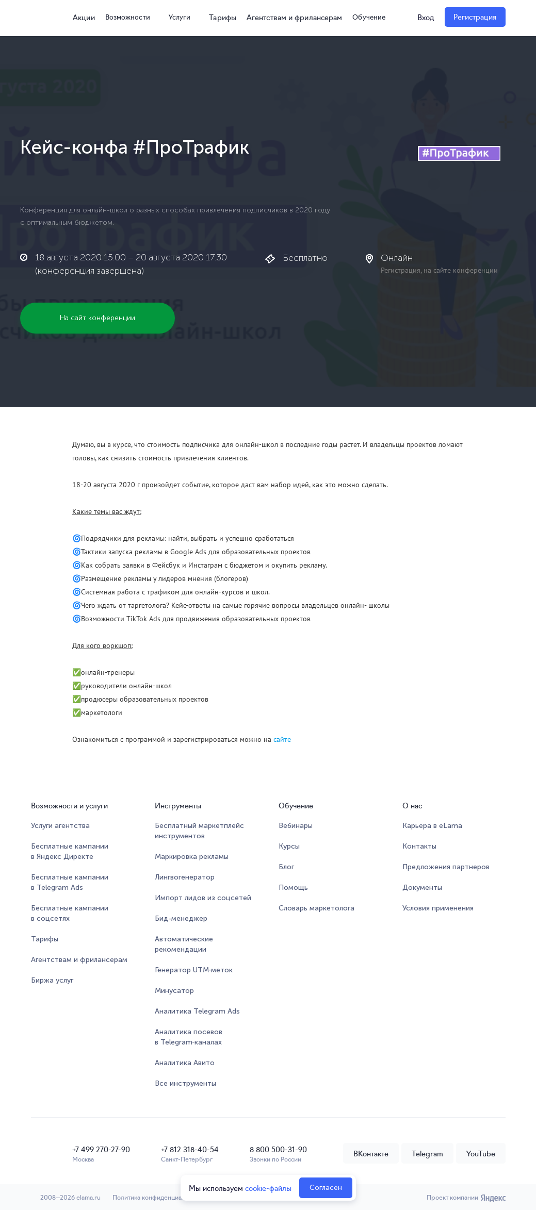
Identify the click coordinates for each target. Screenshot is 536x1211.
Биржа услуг (52, 980)
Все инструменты (185, 1084)
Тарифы (224, 17)
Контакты (419, 846)
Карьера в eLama (432, 826)
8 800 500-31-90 (278, 1149)
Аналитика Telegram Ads (197, 1011)
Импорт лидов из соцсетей (203, 898)
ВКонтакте (370, 1154)
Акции (80, 17)
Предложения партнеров (446, 867)
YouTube (480, 1154)
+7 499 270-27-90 (101, 1149)
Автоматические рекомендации (184, 944)
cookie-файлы (268, 1188)
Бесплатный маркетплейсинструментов (199, 831)
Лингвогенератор (185, 877)
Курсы (289, 846)
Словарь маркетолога (316, 908)
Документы (422, 888)
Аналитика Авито (185, 1063)
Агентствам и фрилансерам (295, 17)
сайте (282, 739)
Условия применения (438, 908)
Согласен (326, 1187)
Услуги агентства (60, 826)
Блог (286, 867)
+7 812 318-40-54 (190, 1149)
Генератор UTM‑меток (194, 970)
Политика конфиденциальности (162, 1197)
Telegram (427, 1154)
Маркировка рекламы (192, 857)
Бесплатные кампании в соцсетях (69, 913)
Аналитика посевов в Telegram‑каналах (188, 1037)
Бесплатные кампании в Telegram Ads (69, 882)
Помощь (293, 888)
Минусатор (174, 991)
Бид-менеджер (181, 919)
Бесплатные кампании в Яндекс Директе (69, 851)
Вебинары (296, 826)
